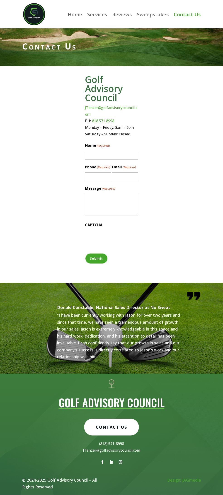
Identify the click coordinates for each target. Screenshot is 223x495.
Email (124, 167)
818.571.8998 (103, 120)
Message (100, 188)
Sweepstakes (153, 14)
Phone (97, 167)
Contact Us (187, 14)
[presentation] (119, 239)
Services (97, 14)
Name (97, 145)
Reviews (122, 14)
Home (75, 14)
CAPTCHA (93, 224)
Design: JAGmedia (184, 480)
